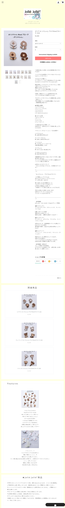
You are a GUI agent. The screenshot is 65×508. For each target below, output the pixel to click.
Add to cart (48, 58)
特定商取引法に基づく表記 (32, 497)
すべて (38, 261)
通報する (59, 277)
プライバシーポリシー (32, 495)
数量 (36, 47)
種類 (36, 40)
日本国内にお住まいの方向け (48, 62)
